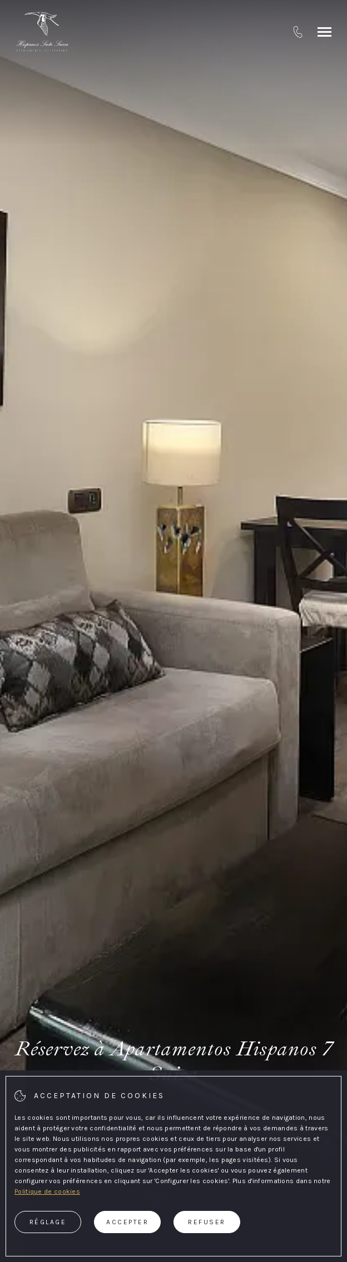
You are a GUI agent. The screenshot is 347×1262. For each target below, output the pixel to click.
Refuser (207, 1222)
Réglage (48, 1222)
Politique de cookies (47, 1191)
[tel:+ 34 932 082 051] (298, 31)
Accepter (127, 1222)
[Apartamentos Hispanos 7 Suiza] (42, 31)
